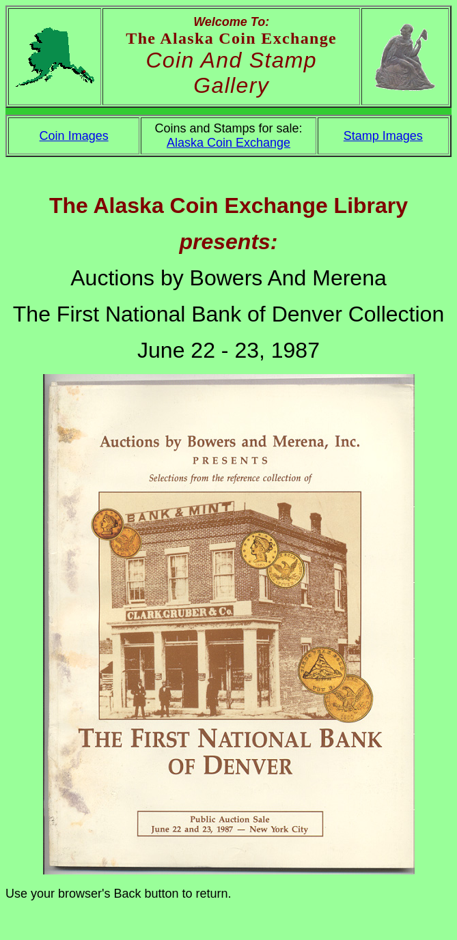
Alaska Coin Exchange (228, 142)
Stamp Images (383, 136)
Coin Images (74, 136)
